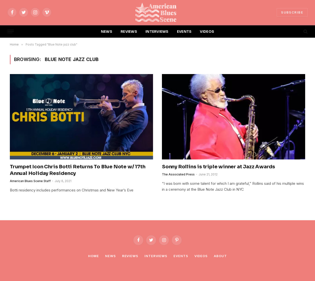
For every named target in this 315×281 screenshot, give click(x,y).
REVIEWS (129, 31)
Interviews (155, 256)
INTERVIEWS (157, 31)
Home (93, 256)
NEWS (106, 31)
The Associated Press (178, 174)
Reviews (130, 256)
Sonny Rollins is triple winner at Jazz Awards (218, 167)
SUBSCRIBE (292, 12)
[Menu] (10, 31)
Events (180, 256)
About (220, 256)
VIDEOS (207, 31)
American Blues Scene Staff (30, 181)
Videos (201, 256)
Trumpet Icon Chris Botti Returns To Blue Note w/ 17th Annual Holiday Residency (77, 170)
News (110, 256)
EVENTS (184, 31)
